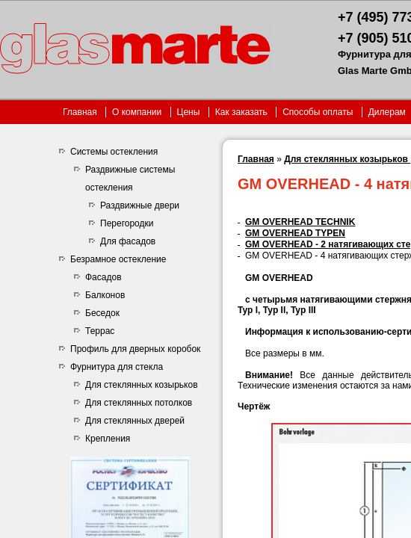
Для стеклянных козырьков (141, 385)
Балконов (105, 295)
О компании (136, 112)
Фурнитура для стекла (116, 367)
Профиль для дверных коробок (135, 349)
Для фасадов (127, 241)
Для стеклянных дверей (135, 420)
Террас (99, 331)
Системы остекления (114, 151)
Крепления (107, 438)
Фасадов (103, 277)
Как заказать (241, 112)
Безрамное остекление (118, 259)
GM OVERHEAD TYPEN (295, 233)
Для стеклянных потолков (138, 403)
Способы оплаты (319, 112)
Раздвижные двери (139, 205)
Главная (80, 112)
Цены (188, 112)
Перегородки (126, 223)
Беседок (102, 313)
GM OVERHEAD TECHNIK (300, 222)
